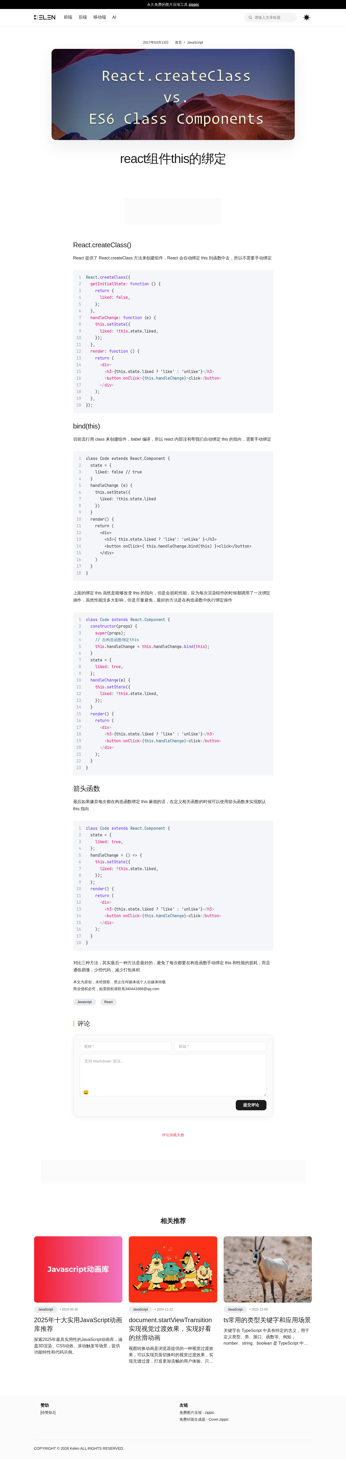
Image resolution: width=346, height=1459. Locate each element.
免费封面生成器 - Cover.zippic (204, 1419)
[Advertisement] (173, 211)
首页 (178, 42)
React (108, 1002)
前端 (68, 17)
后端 (83, 17)
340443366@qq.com (142, 989)
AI (114, 17)
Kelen (75, 1448)
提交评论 (251, 1105)
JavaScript (195, 42)
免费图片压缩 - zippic (196, 1412)
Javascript (84, 1002)
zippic (194, 4)
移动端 (99, 17)
